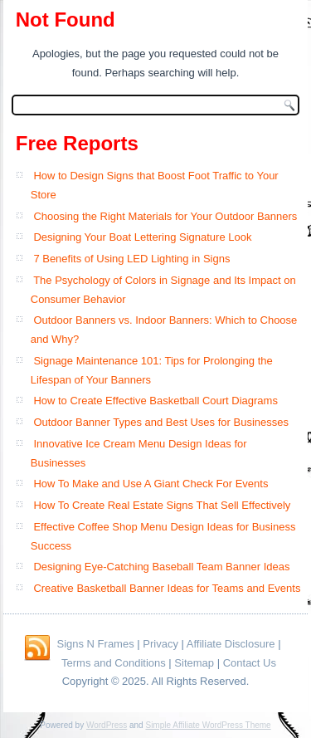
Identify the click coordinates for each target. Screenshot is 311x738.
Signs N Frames (95, 644)
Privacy (160, 644)
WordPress (106, 725)
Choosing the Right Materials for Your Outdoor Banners (165, 216)
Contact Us (249, 663)
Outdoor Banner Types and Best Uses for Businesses (161, 422)
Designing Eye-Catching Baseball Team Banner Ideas (161, 566)
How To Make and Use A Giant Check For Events (150, 483)
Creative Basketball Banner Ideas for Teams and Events (166, 588)
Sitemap (194, 663)
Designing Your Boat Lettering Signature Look (142, 237)
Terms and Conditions (113, 663)
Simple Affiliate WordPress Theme (207, 725)
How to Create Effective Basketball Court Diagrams (155, 400)
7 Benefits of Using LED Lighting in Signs (131, 258)
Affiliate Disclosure (231, 644)
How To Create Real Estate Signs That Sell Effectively (161, 505)
